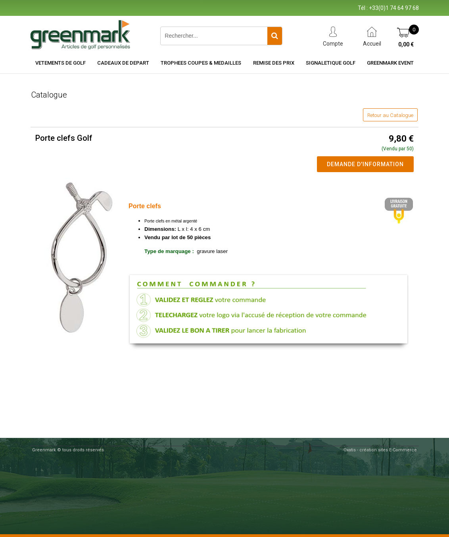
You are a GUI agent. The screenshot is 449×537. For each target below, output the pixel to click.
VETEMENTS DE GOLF (60, 63)
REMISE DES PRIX (273, 63)
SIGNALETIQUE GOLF (330, 63)
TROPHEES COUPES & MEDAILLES (201, 63)
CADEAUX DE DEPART (123, 63)
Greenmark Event (390, 63)
